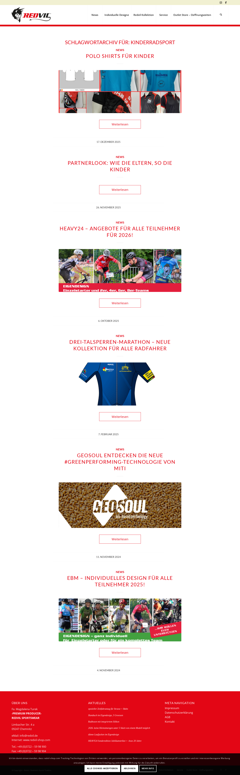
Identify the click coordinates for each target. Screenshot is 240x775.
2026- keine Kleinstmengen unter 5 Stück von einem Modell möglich (119, 728)
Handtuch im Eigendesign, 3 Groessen (105, 715)
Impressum (172, 708)
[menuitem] (94, 15)
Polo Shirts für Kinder (120, 56)
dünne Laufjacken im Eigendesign (103, 734)
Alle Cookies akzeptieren (102, 768)
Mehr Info (148, 768)
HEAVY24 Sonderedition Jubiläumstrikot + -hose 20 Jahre (114, 741)
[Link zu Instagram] (220, 2)
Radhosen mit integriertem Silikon (103, 721)
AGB (167, 717)
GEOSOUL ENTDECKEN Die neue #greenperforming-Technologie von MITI (120, 461)
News (120, 50)
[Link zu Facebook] (225, 2)
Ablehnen (130, 768)
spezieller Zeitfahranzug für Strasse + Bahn (108, 709)
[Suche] (220, 15)
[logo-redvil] (31, 15)
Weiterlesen (120, 124)
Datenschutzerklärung (179, 712)
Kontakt (170, 721)
